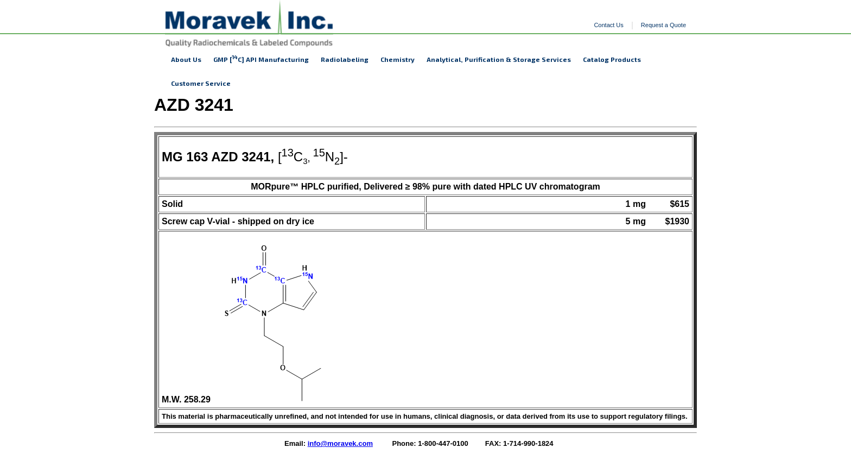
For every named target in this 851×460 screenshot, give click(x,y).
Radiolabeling (345, 59)
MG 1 (178, 156)
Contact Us (608, 25)
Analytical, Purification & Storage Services (499, 59)
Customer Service (201, 83)
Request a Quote (663, 25)
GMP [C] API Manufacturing (261, 58)
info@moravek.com (340, 443)
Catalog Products (612, 59)
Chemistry (397, 59)
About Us (186, 59)
